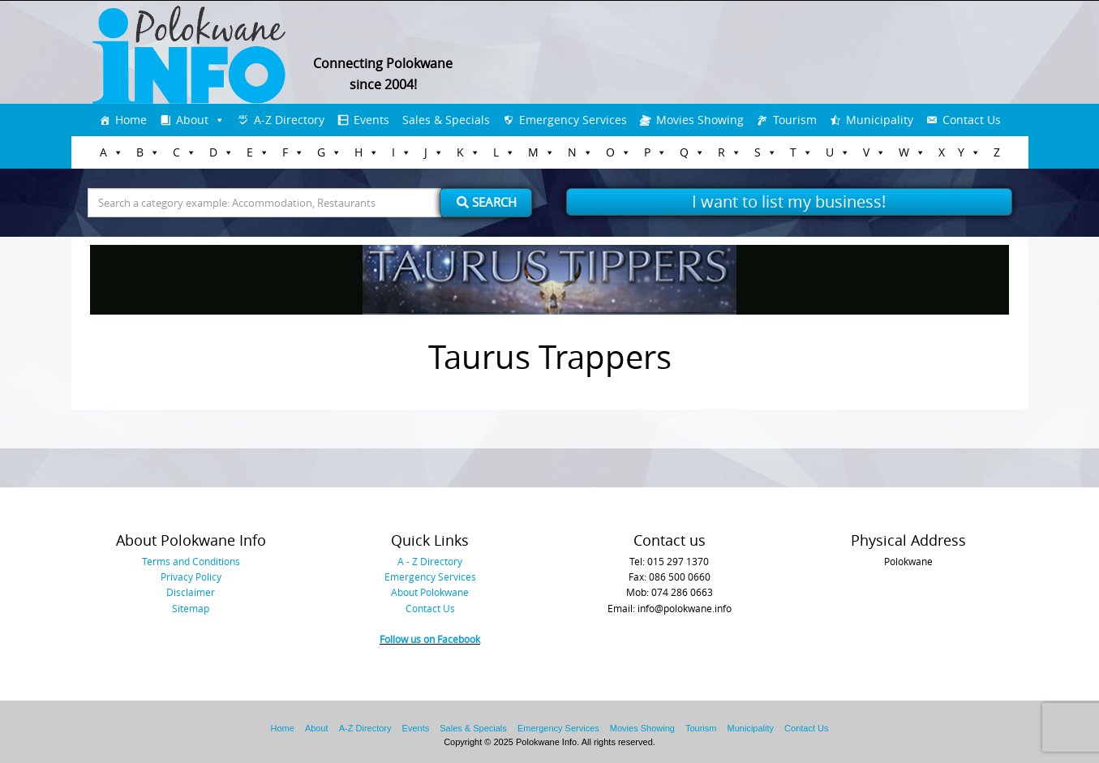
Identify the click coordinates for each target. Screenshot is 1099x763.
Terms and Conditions (191, 561)
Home (131, 119)
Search (487, 202)
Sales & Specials (446, 119)
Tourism (795, 119)
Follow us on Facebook (430, 638)
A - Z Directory (429, 561)
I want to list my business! (789, 201)
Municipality (879, 119)
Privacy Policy (191, 576)
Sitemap (190, 608)
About (192, 119)
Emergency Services (573, 119)
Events (371, 119)
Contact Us (971, 119)
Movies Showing (700, 119)
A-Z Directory (289, 119)
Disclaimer (190, 591)
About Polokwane (430, 591)
